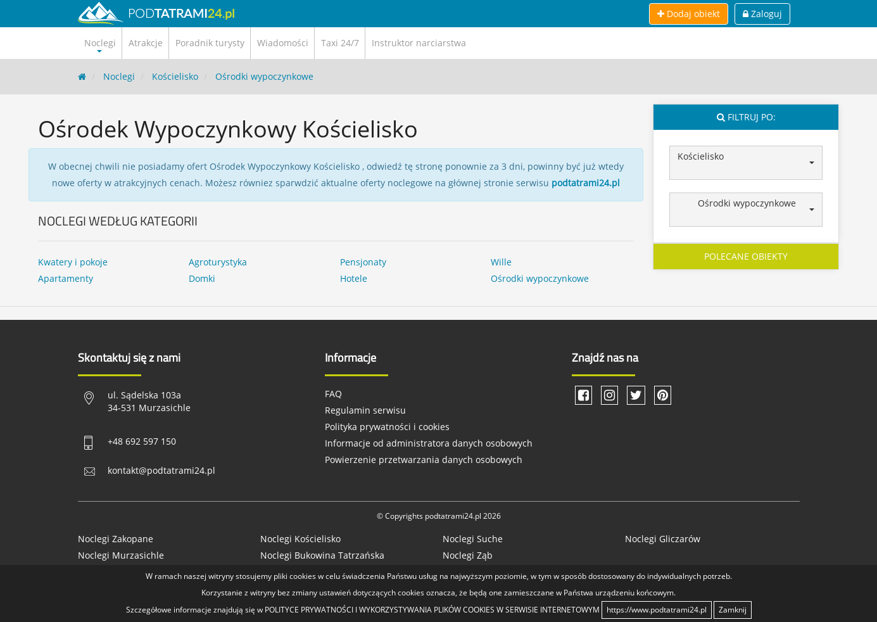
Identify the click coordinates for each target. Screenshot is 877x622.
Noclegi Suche (473, 539)
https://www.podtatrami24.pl (657, 609)
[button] (746, 163)
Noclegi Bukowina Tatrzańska (322, 555)
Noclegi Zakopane (115, 539)
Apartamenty (65, 278)
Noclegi (119, 76)
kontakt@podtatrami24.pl (161, 470)
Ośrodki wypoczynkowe (264, 76)
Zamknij (733, 609)
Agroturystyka (218, 262)
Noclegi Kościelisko (300, 539)
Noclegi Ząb (468, 555)
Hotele (353, 278)
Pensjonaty (363, 262)
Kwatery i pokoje (73, 262)
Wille (501, 262)
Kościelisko (175, 76)
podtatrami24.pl (586, 183)
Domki (202, 278)
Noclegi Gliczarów (662, 539)
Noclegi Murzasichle (121, 555)
